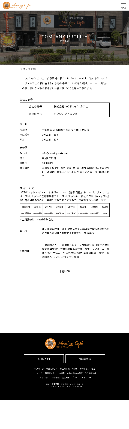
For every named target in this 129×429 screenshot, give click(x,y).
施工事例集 (65, 369)
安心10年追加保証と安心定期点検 (81, 373)
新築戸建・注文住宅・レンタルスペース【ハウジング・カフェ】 (65, 385)
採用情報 (55, 378)
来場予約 (44, 359)
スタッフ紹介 (43, 378)
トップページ (38, 369)
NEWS (74, 369)
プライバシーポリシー (81, 378)
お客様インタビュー (88, 369)
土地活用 (61, 373)
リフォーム (38, 373)
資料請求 (85, 359)
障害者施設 (50, 373)
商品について (52, 369)
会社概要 (66, 378)
